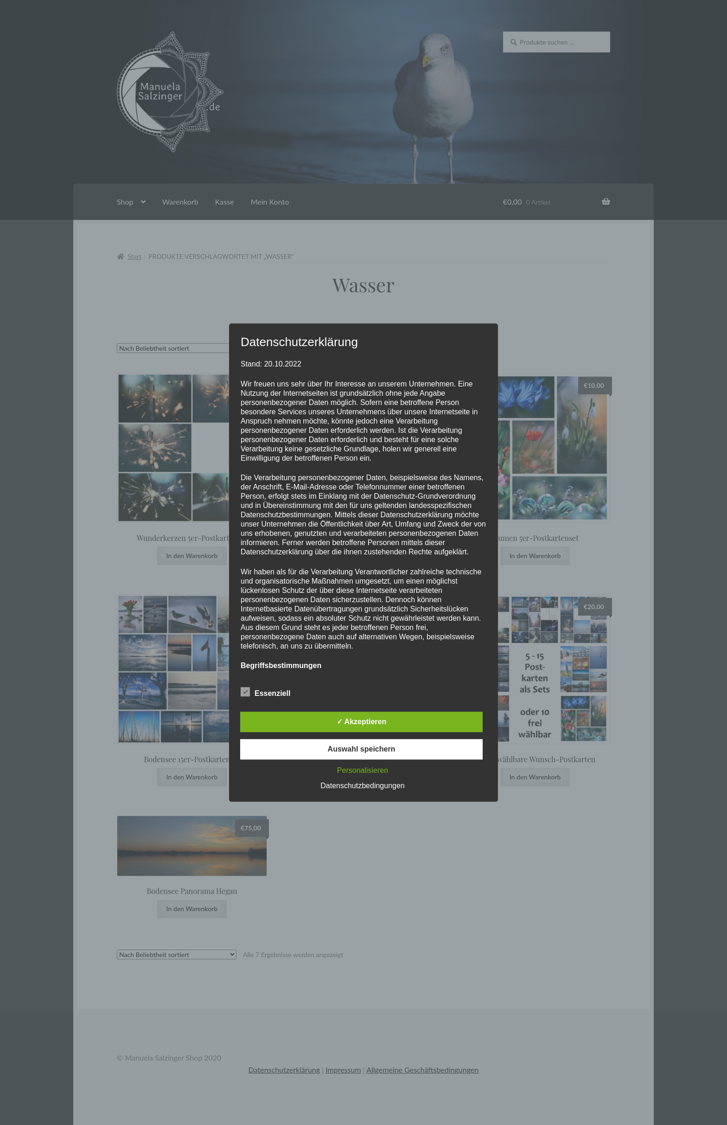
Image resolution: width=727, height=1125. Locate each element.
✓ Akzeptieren (362, 722)
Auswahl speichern (361, 749)
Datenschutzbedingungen (362, 786)
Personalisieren (362, 770)
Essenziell (265, 691)
